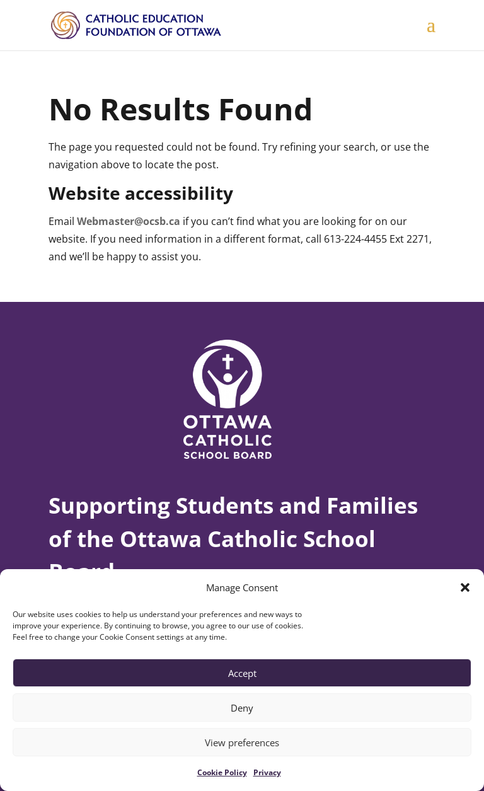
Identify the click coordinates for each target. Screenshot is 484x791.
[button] (465, 587)
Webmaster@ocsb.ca (128, 221)
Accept (242, 673)
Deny (242, 708)
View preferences (242, 742)
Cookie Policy (222, 772)
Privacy (267, 772)
